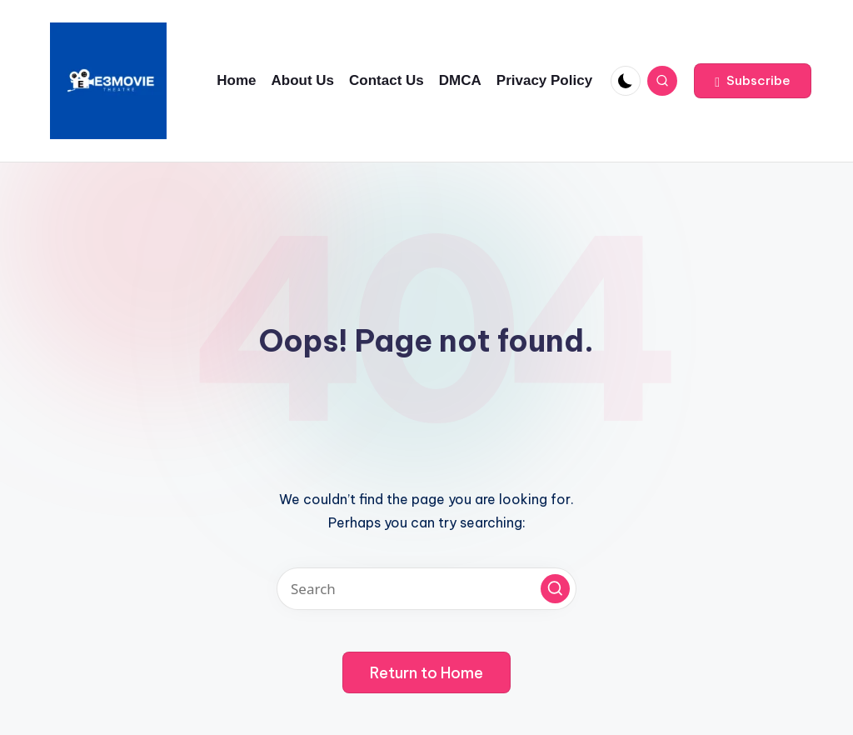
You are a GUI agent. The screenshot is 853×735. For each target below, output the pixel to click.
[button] (752, 80)
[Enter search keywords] (426, 589)
